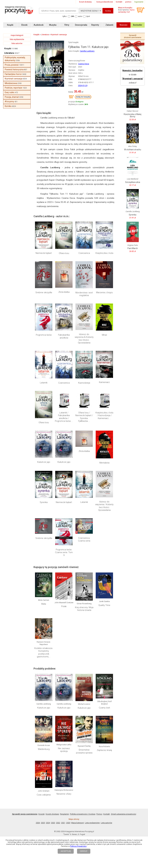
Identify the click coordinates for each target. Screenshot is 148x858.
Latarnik (43, 382)
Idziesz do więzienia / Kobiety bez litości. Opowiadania (104, 506)
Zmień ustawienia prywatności (123, 814)
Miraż (104, 335)
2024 (48, 823)
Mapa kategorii (77, 823)
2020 (68, 823)
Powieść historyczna (14, 69)
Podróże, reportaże (13, 88)
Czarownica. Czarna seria (84, 539)
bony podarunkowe (105, 2)
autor (80, 16)
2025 (43, 823)
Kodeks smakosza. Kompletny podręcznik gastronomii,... (43, 652)
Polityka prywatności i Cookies (82, 814)
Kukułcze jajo (43, 462)
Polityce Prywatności (78, 846)
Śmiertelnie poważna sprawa (84, 751)
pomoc (128, 2)
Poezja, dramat (12, 97)
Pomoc (99, 814)
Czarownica (84, 253)
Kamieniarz (104, 382)
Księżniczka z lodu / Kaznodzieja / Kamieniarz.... (104, 415)
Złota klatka (64, 292)
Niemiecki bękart (44, 253)
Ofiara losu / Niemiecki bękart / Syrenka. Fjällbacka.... (84, 416)
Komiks (8, 106)
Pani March (132, 248)
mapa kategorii (17, 35)
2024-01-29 (82, 85)
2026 (38, 823)
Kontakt (106, 814)
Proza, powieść (12, 65)
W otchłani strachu (132, 149)
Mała (43, 604)
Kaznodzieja (84, 383)
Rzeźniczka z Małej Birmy (132, 115)
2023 (53, 823)
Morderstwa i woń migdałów (84, 294)
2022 (58, 823)
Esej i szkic (9, 92)
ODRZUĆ (83, 851)
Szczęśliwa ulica (132, 182)
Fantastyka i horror (13, 74)
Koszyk (41, 814)
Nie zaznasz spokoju (64, 750)
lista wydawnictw (17, 39)
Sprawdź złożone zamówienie (132, 36)
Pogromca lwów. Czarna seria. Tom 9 (64, 552)
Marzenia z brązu (104, 292)
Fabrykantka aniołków (64, 336)
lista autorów (17, 43)
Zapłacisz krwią (104, 750)
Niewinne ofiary (64, 794)
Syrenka (44, 502)
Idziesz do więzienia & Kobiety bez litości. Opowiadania (84, 338)
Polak (63, 606)
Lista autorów (106, 823)
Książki (7, 48)
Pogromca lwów (44, 335)
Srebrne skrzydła (43, 292)
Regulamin (64, 814)
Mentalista (104, 462)
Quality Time (104, 605)
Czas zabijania (44, 794)
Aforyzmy (9, 101)
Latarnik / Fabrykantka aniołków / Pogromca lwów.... (64, 416)
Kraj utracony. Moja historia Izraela (84, 609)
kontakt (119, 2)
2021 (63, 823)
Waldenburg (44, 749)
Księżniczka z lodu (104, 253)
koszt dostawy (85, 2)
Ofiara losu (64, 253)
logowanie (138, 2)
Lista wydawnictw (92, 823)
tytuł (88, 16)
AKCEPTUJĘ (66, 851)
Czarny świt (104, 707)
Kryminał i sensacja (13, 78)
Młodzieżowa (11, 83)
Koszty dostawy (52, 814)
